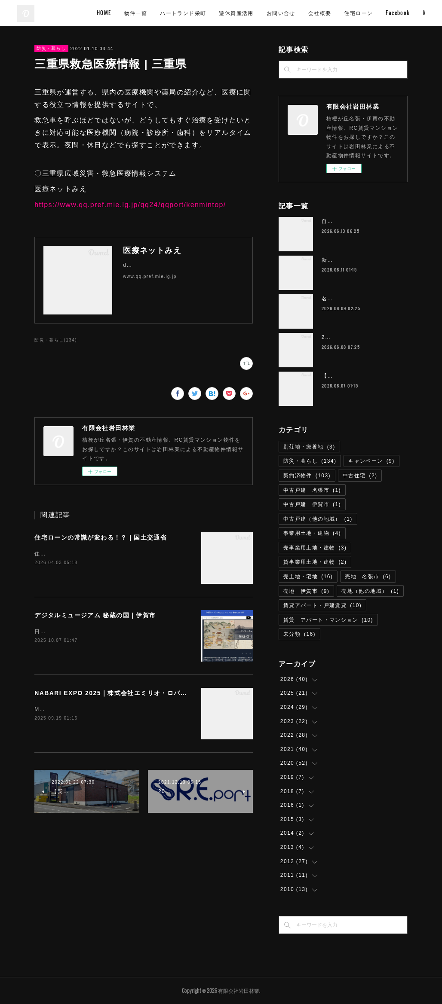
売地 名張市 (368, 577)
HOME (164, 12)
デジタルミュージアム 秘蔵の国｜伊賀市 (95, 615)
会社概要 (379, 12)
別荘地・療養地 (309, 447)
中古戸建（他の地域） (318, 519)
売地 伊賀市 (306, 591)
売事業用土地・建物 (315, 548)
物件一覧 (195, 12)
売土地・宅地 (308, 577)
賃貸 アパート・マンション (328, 620)
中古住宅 (360, 476)
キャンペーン (371, 461)
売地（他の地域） (370, 591)
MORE (411, 12)
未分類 (299, 634)
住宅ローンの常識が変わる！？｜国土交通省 (100, 537)
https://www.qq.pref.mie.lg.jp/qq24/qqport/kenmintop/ (130, 204)
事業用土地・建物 (312, 533)
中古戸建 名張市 (312, 490)
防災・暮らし (51, 48)
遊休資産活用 (296, 12)
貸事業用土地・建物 (315, 562)
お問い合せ (340, 12)
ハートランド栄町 (243, 12)
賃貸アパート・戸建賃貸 (322, 605)
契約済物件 (307, 476)
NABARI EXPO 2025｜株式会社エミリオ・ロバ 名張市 (120, 693)
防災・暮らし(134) (55, 340)
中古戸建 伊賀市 (312, 504)
